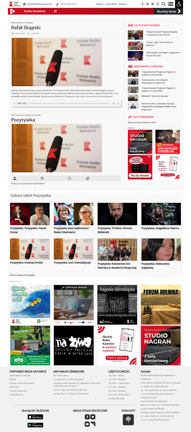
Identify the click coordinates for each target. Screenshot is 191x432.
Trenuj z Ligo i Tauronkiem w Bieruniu (159, 44)
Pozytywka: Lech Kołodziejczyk (72, 262)
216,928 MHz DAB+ (116, 398)
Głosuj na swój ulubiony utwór (142, 122)
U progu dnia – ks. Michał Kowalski (68, 379)
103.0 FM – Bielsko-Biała (118, 394)
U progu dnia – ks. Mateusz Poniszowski (71, 393)
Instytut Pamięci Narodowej (22, 383)
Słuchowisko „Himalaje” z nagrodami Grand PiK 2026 (163, 54)
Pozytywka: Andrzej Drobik (26, 262)
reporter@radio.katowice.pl (39, 4)
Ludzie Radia (111, 4)
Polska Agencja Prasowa (20, 375)
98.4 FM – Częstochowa (119, 383)
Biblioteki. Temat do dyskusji (155, 96)
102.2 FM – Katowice (117, 391)
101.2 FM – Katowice (117, 387)
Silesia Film (14, 387)
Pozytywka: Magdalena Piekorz (160, 228)
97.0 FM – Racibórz (117, 379)
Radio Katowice (17, 22)
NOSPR (13, 379)
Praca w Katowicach (18, 391)
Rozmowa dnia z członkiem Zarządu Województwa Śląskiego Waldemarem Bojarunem (159, 106)
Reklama (123, 4)
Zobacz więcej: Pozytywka (22, 275)
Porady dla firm (16, 394)
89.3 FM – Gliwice (116, 375)
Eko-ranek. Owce (60, 375)
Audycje (99, 4)
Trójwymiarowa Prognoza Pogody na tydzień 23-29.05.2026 (161, 33)
